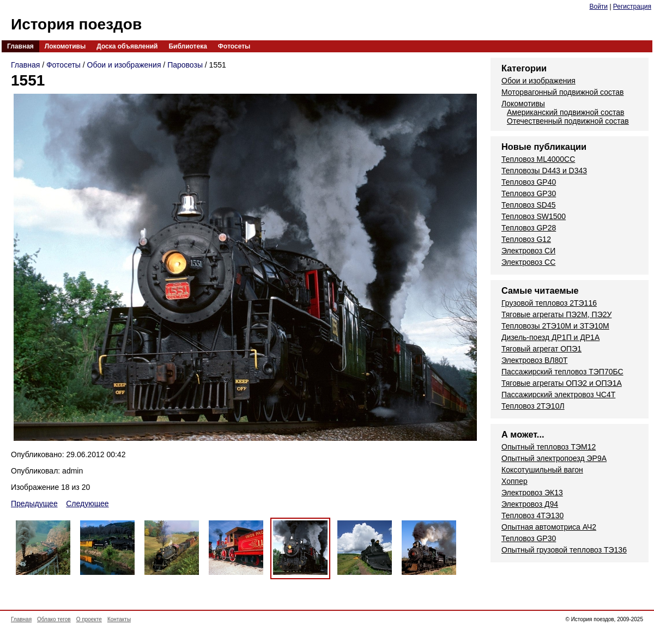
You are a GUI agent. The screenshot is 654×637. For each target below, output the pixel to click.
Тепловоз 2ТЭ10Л (533, 406)
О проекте (89, 619)
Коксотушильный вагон (542, 469)
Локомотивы (65, 46)
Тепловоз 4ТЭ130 (532, 515)
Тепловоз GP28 (528, 227)
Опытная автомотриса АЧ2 (548, 527)
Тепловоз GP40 (528, 182)
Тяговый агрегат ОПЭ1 (541, 348)
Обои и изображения (124, 64)
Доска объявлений (127, 46)
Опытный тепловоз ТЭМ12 (548, 446)
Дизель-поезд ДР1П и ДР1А (550, 337)
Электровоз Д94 (529, 504)
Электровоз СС (528, 262)
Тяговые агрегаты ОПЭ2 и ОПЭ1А (561, 383)
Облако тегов (54, 619)
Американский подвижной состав (565, 112)
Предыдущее (34, 503)
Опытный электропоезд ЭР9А (554, 458)
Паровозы (185, 64)
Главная (20, 46)
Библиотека (187, 46)
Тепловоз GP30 (528, 193)
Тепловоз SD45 (528, 205)
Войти (598, 6)
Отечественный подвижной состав (568, 121)
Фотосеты (234, 46)
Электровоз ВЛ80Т (534, 360)
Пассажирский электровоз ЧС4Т (558, 394)
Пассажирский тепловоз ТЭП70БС (562, 371)
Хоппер (514, 481)
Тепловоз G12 (526, 239)
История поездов (76, 24)
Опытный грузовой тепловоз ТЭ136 (564, 549)
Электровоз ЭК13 (532, 492)
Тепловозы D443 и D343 (544, 170)
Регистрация (632, 6)
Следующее (87, 503)
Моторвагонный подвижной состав (562, 92)
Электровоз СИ (528, 250)
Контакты (119, 619)
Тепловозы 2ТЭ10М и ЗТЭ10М (555, 325)
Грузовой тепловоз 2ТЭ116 (549, 303)
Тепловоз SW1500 (533, 216)
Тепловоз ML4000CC (538, 159)
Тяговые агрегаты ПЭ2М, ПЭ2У (556, 314)
